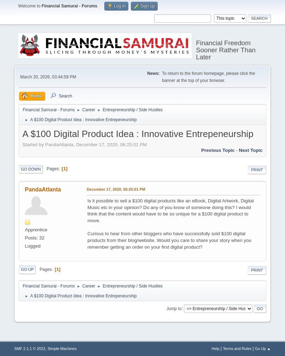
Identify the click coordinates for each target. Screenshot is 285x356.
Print (257, 170)
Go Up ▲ (263, 348)
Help (215, 348)
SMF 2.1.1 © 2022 (29, 348)
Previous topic (218, 150)
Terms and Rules (237, 348)
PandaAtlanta (43, 189)
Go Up (27, 269)
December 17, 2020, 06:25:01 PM (116, 189)
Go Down (31, 169)
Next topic (251, 150)
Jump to (174, 308)
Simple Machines (62, 348)
